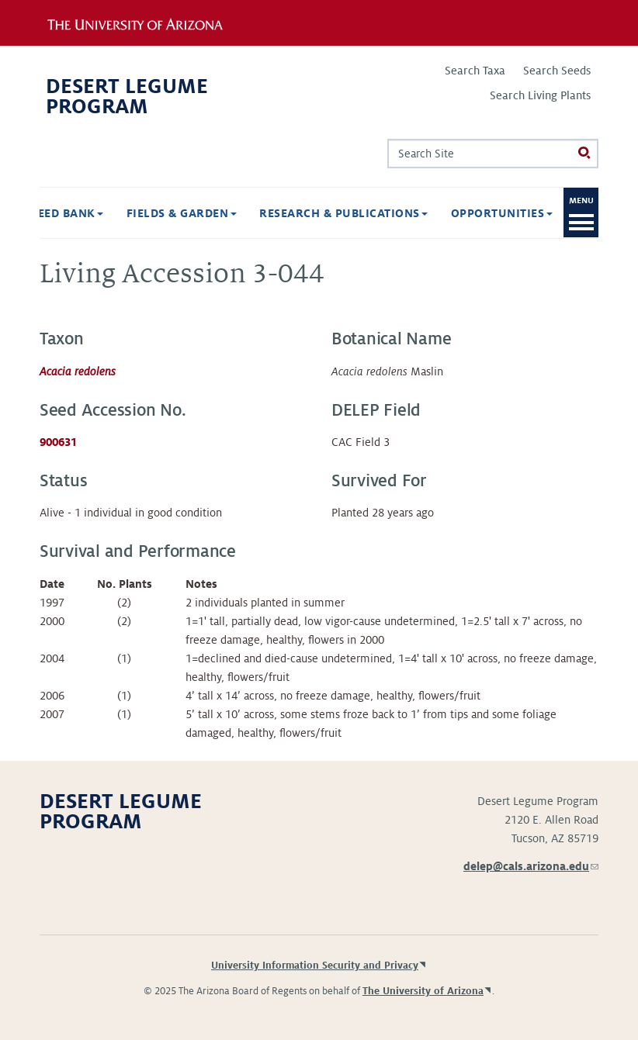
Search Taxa (475, 70)
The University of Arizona (423, 991)
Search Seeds (557, 70)
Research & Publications (343, 213)
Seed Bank (67, 213)
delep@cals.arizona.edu (530, 866)
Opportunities (502, 213)
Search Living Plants (540, 95)
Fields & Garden (182, 213)
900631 (58, 442)
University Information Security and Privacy (314, 965)
